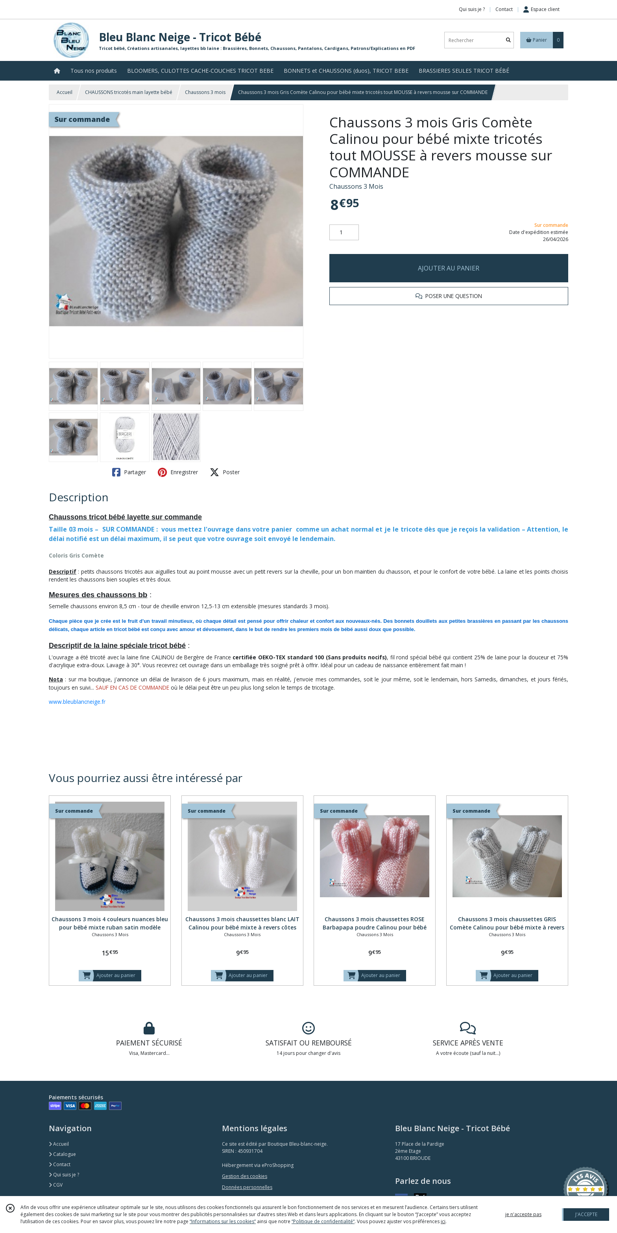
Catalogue (62, 1154)
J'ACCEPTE (586, 1214)
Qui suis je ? (64, 1174)
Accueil (64, 92)
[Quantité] (344, 232)
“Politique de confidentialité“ (323, 1221)
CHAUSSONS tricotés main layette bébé (128, 92)
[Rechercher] (508, 40)
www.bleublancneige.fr (77, 701)
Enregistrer (178, 472)
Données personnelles (247, 1187)
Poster (225, 472)
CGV (56, 1184)
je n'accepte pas (523, 1214)
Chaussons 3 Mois (356, 186)
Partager (129, 472)
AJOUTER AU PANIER (448, 268)
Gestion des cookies (244, 1176)
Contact (504, 9)
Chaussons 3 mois (205, 92)
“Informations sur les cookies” (223, 1221)
